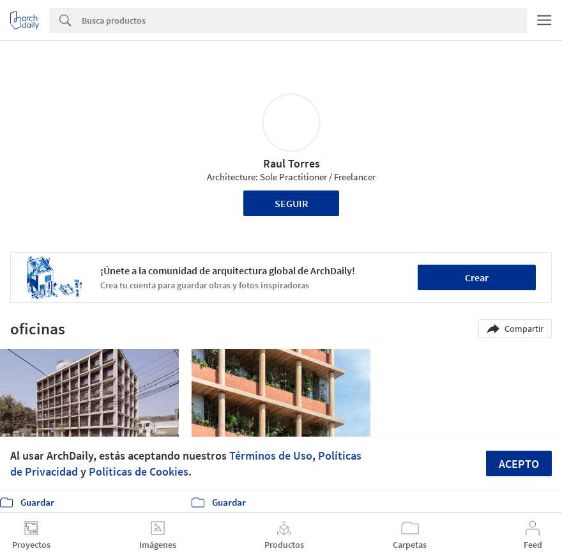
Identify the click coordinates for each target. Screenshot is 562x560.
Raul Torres (291, 163)
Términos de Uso (270, 455)
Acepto (519, 463)
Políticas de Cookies (138, 471)
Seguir (291, 203)
